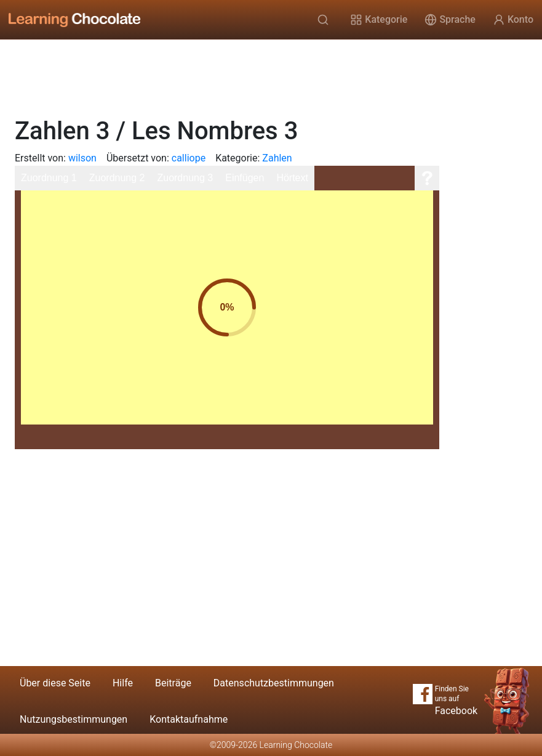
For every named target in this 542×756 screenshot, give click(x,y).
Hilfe (123, 683)
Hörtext (292, 178)
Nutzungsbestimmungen (73, 719)
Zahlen (277, 158)
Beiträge (173, 683)
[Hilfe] (427, 178)
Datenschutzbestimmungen (273, 683)
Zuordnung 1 (49, 178)
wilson (82, 158)
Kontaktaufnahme (188, 719)
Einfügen (244, 178)
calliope (188, 158)
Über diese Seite (55, 683)
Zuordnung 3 (185, 178)
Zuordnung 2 (117, 178)
